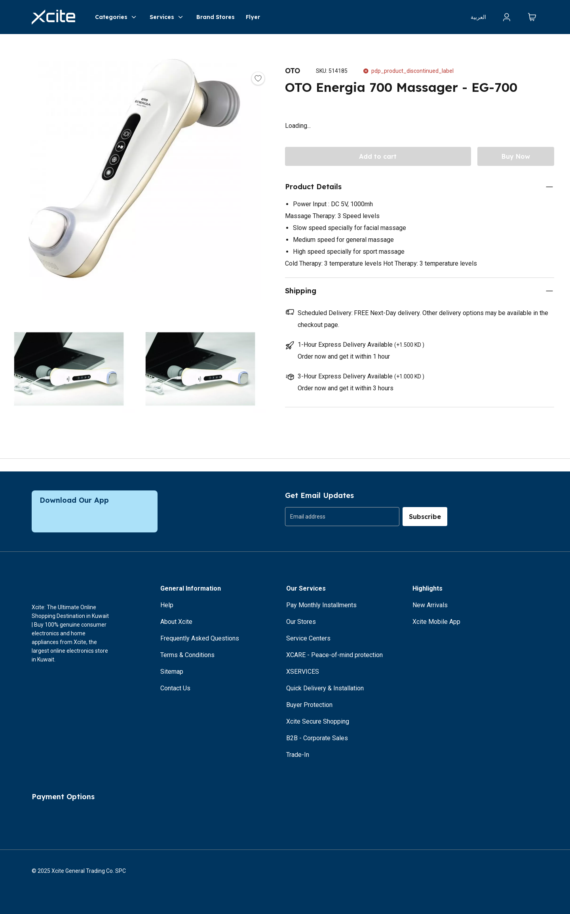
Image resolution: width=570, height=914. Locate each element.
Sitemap (171, 671)
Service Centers (308, 638)
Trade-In (297, 754)
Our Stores (301, 621)
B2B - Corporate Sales (317, 738)
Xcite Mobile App (436, 621)
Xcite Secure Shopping (317, 721)
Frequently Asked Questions (199, 638)
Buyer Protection (309, 705)
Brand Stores (215, 17)
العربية (478, 17)
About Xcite (176, 621)
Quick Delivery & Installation (325, 688)
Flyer (253, 17)
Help (166, 605)
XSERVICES (302, 671)
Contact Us (175, 688)
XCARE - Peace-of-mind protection (334, 655)
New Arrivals (430, 605)
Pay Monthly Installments (321, 605)
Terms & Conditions (187, 655)
